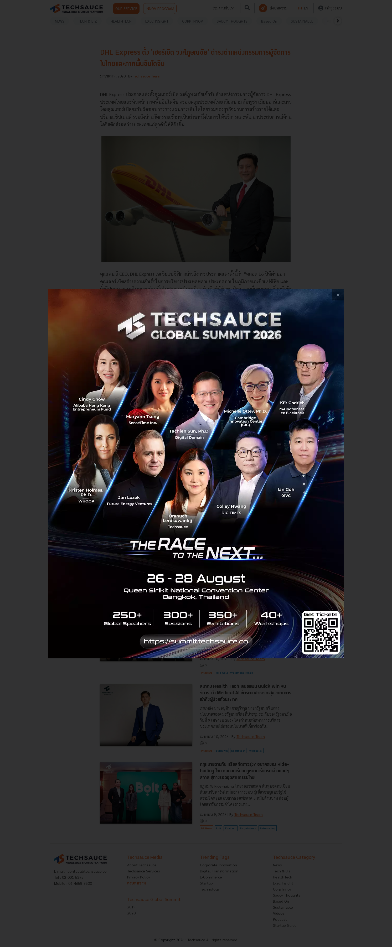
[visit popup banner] (196, 473)
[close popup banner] (338, 295)
